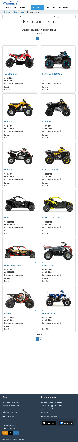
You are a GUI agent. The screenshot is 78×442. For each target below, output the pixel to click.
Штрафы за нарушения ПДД (51, 406)
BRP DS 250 (8, 170)
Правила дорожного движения (52, 402)
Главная (7, 12)
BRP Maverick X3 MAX (12, 266)
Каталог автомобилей (10, 406)
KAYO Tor (7, 314)
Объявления (50, 7)
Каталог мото (38, 7)
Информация (63, 7)
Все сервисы (45, 412)
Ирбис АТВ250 (47, 266)
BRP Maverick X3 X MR (51, 218)
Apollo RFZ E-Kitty (11, 74)
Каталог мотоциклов (10, 409)
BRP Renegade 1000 (50, 170)
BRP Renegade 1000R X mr (52, 74)
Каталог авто (25, 7)
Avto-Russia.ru (18, 439)
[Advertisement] (39, 370)
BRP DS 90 (8, 122)
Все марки (57, 17)
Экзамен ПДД (11, 7)
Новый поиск (20, 17)
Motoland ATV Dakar (49, 314)
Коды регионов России (49, 409)
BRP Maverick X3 (10, 218)
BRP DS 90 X (47, 122)
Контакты (5, 422)
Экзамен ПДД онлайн (10, 402)
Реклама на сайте (9, 425)
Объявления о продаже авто (13, 412)
